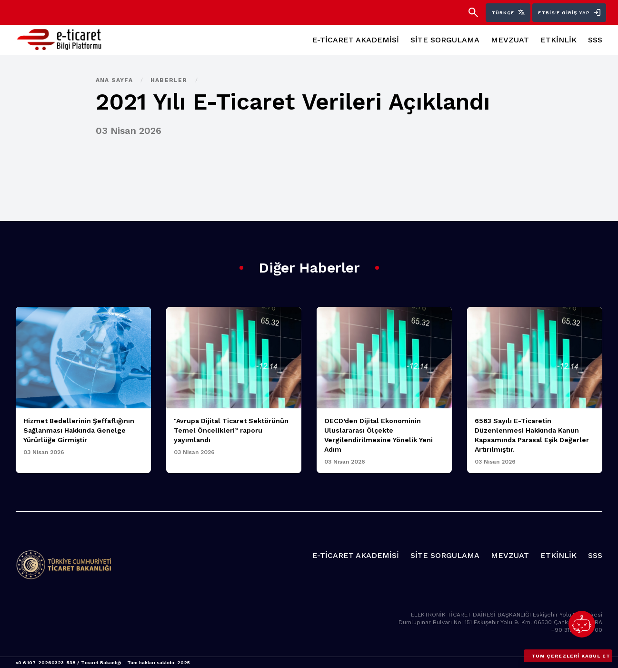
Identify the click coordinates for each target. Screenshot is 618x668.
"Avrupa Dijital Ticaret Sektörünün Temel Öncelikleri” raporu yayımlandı (231, 430)
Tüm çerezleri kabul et (570, 655)
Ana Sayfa (115, 80)
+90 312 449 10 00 (576, 630)
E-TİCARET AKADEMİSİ (355, 39)
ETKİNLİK (558, 39)
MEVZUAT (510, 39)
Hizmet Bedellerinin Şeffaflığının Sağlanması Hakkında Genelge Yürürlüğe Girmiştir (78, 430)
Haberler (169, 80)
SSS (595, 39)
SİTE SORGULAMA (444, 39)
